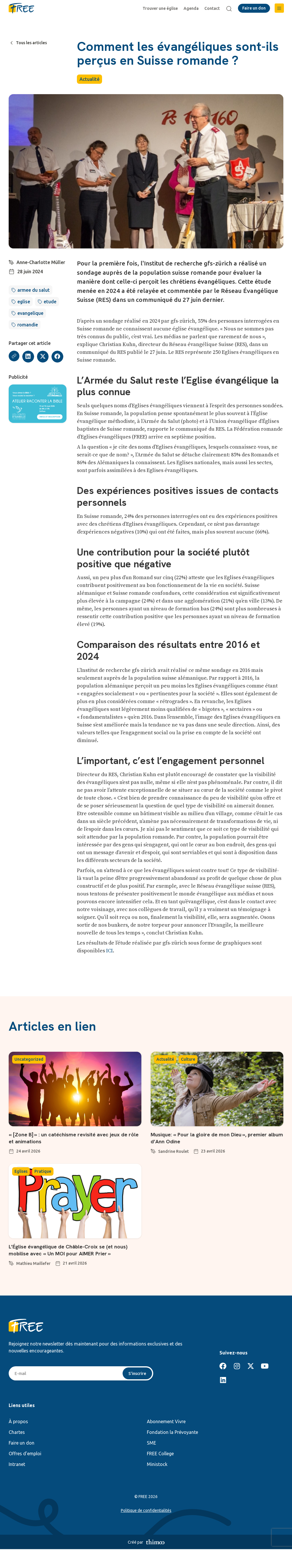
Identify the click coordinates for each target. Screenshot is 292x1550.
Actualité (89, 79)
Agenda (192, 8)
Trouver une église (161, 8)
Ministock (157, 1465)
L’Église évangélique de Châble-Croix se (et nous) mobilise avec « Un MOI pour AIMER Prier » (73, 1250)
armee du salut (33, 290)
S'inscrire (136, 1373)
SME (151, 1443)
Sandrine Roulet (173, 1151)
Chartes (17, 1433)
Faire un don (21, 1443)
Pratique (42, 1171)
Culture (188, 1059)
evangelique (30, 313)
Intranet (17, 1465)
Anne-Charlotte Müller (41, 262)
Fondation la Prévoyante (172, 1433)
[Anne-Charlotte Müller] (11, 262)
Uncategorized (28, 1059)
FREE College (160, 1454)
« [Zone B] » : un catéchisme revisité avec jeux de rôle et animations (73, 1138)
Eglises (20, 1171)
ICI (109, 950)
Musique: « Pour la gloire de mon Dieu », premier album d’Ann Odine (213, 1138)
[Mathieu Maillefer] (11, 1262)
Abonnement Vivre (166, 1422)
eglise (23, 301)
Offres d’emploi (25, 1454)
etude (50, 301)
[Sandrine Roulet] (153, 1150)
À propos (18, 1422)
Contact (213, 8)
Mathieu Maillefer (33, 1263)
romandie (27, 324)
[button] (279, 8)
